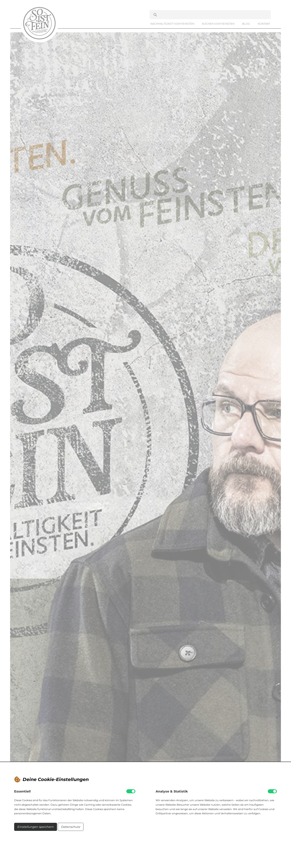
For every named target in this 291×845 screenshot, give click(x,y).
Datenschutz (70, 827)
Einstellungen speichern (35, 827)
